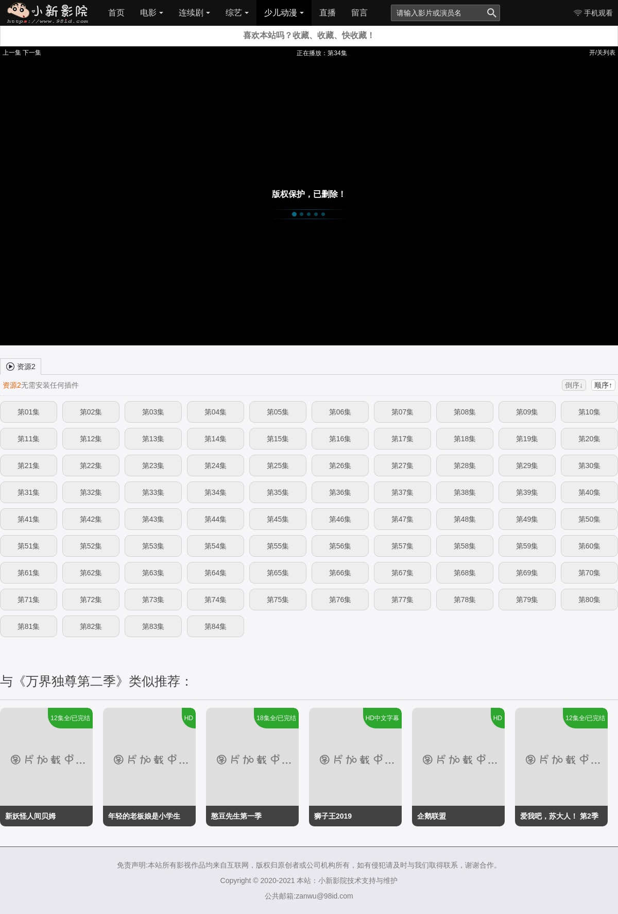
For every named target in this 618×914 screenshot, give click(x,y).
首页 (116, 12)
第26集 (340, 465)
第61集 (29, 573)
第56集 (340, 546)
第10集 (589, 412)
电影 (151, 12)
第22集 (91, 465)
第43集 (153, 519)
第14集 (215, 439)
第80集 (589, 599)
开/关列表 (602, 52)
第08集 (465, 412)
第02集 (91, 412)
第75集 (278, 599)
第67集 (402, 573)
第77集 (402, 599)
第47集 (402, 519)
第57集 (402, 546)
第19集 (527, 439)
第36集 (340, 492)
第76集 (340, 599)
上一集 (12, 52)
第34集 (215, 492)
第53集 (153, 546)
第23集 (153, 465)
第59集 (527, 546)
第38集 (465, 492)
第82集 (91, 626)
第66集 (340, 573)
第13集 (153, 439)
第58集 (465, 546)
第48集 (465, 519)
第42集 (91, 519)
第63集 (153, 573)
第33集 (153, 492)
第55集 (278, 546)
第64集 (215, 573)
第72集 (91, 599)
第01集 (29, 412)
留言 (359, 12)
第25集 (278, 465)
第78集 (465, 599)
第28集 (465, 465)
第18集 (465, 439)
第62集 (91, 573)
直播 (327, 12)
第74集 (215, 599)
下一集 (32, 52)
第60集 (589, 546)
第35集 (278, 492)
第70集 (589, 573)
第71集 (29, 599)
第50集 (589, 519)
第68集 (465, 573)
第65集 (278, 573)
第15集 (278, 439)
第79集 (527, 599)
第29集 (527, 465)
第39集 (527, 492)
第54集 (215, 546)
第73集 (153, 599)
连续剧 (194, 12)
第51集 (29, 546)
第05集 (278, 412)
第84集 (215, 626)
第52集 (91, 546)
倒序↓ (574, 385)
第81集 (29, 626)
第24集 (215, 465)
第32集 (91, 492)
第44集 (215, 519)
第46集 (340, 519)
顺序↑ (603, 385)
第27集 (402, 465)
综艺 (237, 12)
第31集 (29, 492)
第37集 (402, 492)
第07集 (402, 412)
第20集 (589, 439)
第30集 (589, 465)
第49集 (527, 519)
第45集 (278, 519)
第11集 (29, 439)
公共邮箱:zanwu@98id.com (309, 896)
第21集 (29, 465)
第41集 (29, 519)
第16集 (340, 439)
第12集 (91, 439)
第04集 (215, 412)
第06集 (340, 412)
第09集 (527, 412)
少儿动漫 (284, 12)
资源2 (21, 366)
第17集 (402, 439)
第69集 (527, 573)
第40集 (589, 492)
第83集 (153, 626)
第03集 (153, 412)
